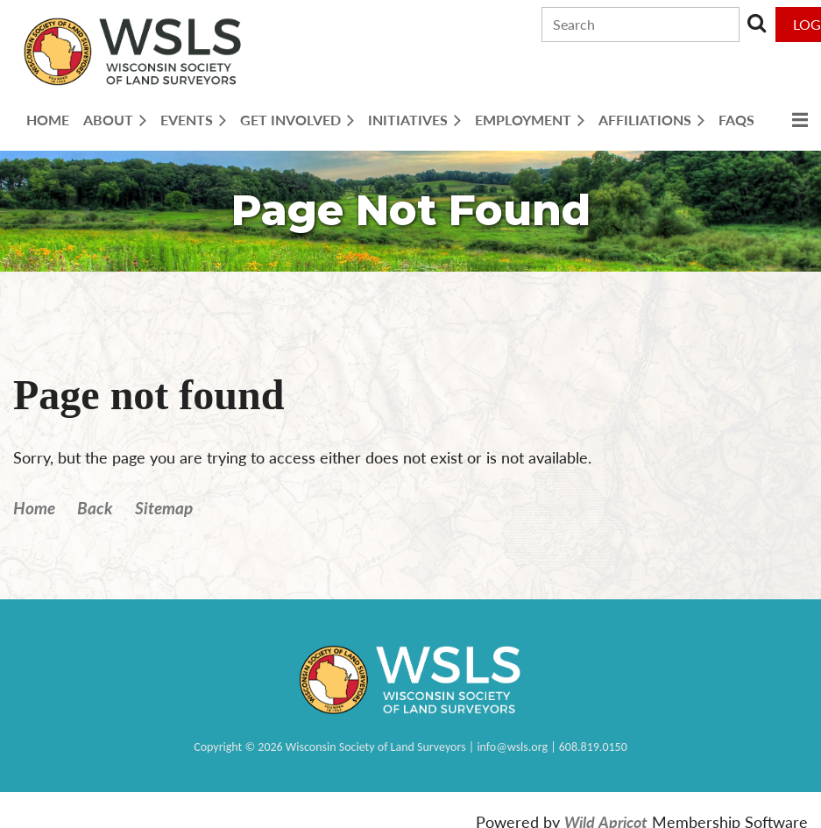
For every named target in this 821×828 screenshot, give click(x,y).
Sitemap (164, 508)
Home (34, 508)
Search (756, 23)
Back (95, 508)
